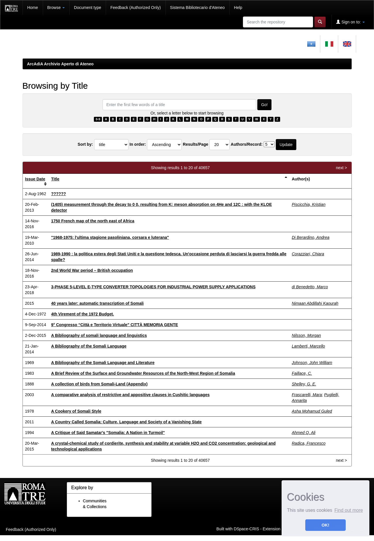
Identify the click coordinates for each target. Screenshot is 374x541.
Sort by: (85, 144)
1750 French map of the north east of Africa (92, 221)
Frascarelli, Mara (307, 394)
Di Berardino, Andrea (310, 237)
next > (341, 167)
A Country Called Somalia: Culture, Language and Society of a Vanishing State (126, 422)
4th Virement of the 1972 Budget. (82, 314)
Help (238, 7)
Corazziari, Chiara (308, 254)
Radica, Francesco (308, 443)
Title (55, 179)
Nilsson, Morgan (306, 335)
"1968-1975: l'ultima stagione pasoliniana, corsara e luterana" (110, 237)
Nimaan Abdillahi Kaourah (315, 303)
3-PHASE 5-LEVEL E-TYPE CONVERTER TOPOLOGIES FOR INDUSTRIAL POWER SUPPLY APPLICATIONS (153, 287)
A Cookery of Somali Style (76, 411)
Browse (56, 7)
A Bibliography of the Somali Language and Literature (103, 362)
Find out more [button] (348, 510)
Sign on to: (350, 21)
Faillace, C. (302, 373)
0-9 (98, 119)
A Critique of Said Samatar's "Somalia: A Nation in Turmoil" (108, 432)
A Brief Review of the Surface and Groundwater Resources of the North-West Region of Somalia (143, 373)
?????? (58, 193)
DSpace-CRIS (246, 528)
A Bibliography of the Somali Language (88, 346)
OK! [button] (325, 525)
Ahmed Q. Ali (303, 432)
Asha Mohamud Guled (312, 411)
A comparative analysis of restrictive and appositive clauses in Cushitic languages (130, 394)
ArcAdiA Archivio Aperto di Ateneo (60, 64)
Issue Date (35, 179)
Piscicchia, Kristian (308, 204)
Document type (87, 7)
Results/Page (195, 144)
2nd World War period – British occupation (92, 270)
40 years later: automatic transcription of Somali (97, 303)
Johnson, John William (312, 362)
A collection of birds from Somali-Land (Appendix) (99, 384)
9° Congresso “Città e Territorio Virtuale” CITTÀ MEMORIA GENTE (114, 324)
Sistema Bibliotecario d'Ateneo (197, 7)
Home (32, 7)
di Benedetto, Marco (310, 287)
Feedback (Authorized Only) (135, 7)
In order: (138, 144)
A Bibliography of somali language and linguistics (99, 335)
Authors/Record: (247, 144)
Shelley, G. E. (304, 384)
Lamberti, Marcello (308, 346)
